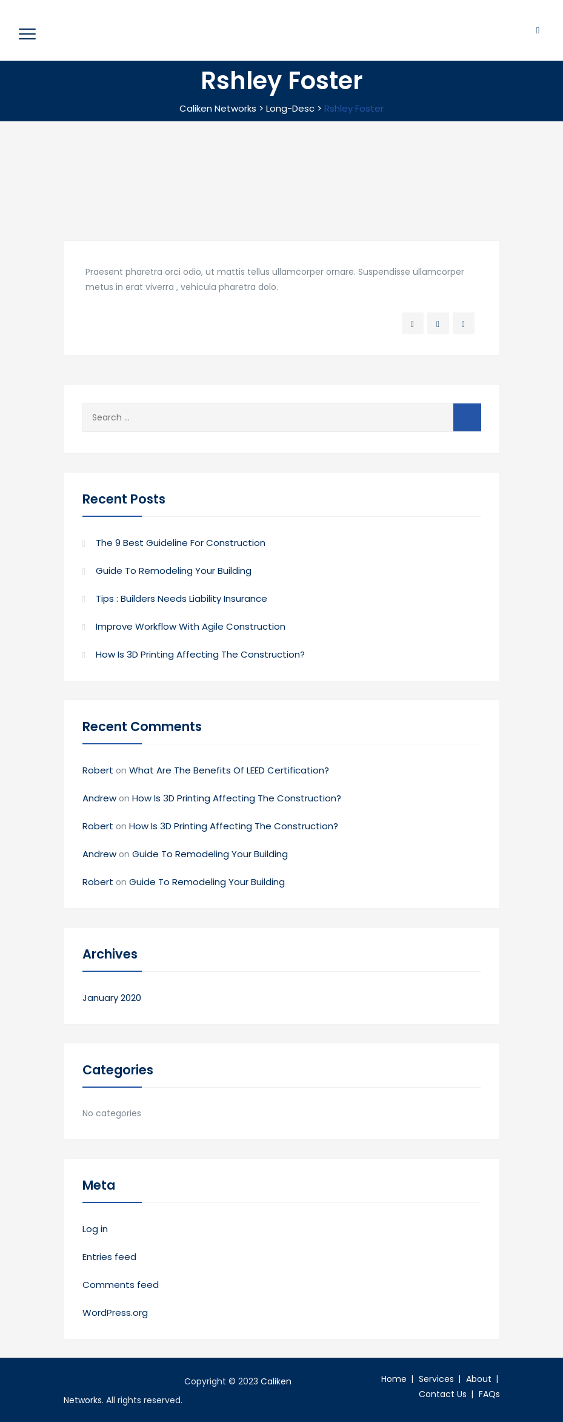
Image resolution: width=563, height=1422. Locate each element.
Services (436, 1379)
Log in (95, 1228)
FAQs (489, 1394)
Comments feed (120, 1284)
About (478, 1379)
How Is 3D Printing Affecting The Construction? (200, 654)
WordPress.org (115, 1312)
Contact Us (443, 1394)
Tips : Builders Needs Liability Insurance (181, 598)
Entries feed (109, 1256)
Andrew (99, 798)
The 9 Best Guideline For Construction (180, 542)
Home (394, 1379)
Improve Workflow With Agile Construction (190, 626)
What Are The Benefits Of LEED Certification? (229, 770)
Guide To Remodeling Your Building (174, 570)
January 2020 (111, 997)
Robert (97, 770)
